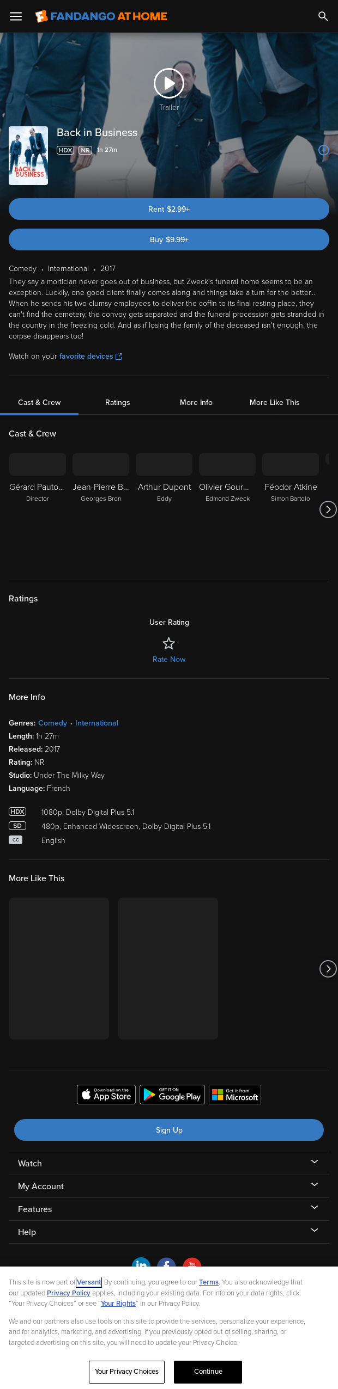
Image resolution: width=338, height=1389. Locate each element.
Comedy (52, 723)
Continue (208, 1371)
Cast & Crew (39, 402)
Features (35, 1209)
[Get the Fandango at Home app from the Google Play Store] (172, 1096)
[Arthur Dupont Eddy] (164, 509)
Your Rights (118, 1303)
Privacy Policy (68, 1293)
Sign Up (169, 1130)
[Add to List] (323, 150)
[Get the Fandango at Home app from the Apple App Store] (106, 1096)
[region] (169, 1328)
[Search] (323, 16)
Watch (30, 1163)
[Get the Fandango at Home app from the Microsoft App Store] (235, 1096)
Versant (89, 1282)
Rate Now (169, 659)
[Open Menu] (15, 16)
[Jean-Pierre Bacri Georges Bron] (101, 509)
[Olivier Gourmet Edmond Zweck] (227, 509)
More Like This (275, 402)
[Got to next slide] (328, 509)
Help (27, 1232)
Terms (209, 1282)
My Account (41, 1186)
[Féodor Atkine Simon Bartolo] (290, 509)
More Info (196, 402)
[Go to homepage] (101, 16)
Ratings (117, 402)
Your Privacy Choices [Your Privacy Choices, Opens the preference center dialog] (127, 1371)
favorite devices (90, 356)
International (96, 723)
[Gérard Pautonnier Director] (38, 509)
